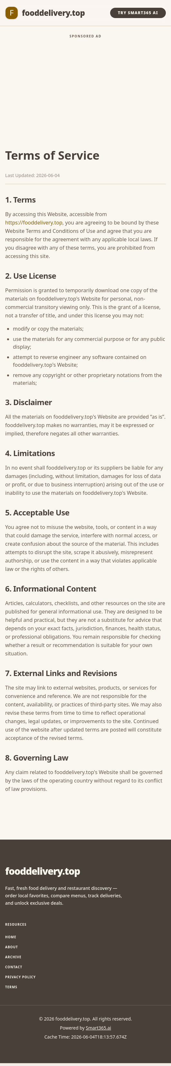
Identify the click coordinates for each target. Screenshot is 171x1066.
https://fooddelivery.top (33, 222)
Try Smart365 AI (138, 12)
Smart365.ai (98, 1028)
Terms (11, 987)
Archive (13, 957)
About (11, 947)
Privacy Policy (20, 977)
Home (10, 937)
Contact (13, 967)
